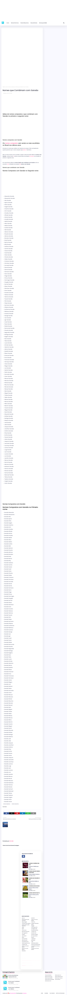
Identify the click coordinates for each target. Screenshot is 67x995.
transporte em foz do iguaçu (35, 946)
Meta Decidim (24, 940)
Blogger (32, 925)
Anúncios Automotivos (35, 944)
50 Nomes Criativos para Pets (34, 893)
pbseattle (33, 940)
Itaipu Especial (31, 965)
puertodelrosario (25, 941)
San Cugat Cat (24, 932)
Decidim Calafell (34, 934)
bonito (24, 149)
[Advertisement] (33, 11)
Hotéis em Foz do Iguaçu (25, 946)
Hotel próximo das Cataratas (25, 920)
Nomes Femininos (48, 976)
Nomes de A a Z (58, 975)
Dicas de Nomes (48, 975)
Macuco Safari (30, 965)
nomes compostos (11, 86)
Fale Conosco (52, 993)
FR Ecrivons (24, 930)
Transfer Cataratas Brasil (35, 924)
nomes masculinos (15, 803)
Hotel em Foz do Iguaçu (34, 920)
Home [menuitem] (8, 22)
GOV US (23, 918)
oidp (32, 941)
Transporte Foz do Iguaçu (29, 965)
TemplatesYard (13, 993)
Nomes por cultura (58, 977)
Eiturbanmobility (34, 930)
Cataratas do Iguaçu (32, 965)
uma (8, 164)
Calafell (23, 934)
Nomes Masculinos (59, 976)
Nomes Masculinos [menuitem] (25, 22)
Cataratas (24, 950)
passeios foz (31, 960)
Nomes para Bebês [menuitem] (43, 22)
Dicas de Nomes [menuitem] (34, 22)
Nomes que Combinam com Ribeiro (14, 988)
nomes (32, 156)
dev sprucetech (34, 935)
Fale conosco (57, 979)
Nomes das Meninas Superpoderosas (13, 976)
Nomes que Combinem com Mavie (14, 982)
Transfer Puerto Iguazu (26, 923)
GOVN (23, 927)
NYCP (23, 928)
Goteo (23, 937)
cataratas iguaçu (25, 965)
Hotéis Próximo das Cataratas (25, 925)
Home (42, 993)
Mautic (32, 937)
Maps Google (24, 921)
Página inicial (5, 86)
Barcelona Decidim (25, 931)
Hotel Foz (33, 921)
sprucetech (24, 935)
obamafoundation (34, 943)
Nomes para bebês (48, 977)
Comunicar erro (48, 980)
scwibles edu (24, 944)
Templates (24, 993)
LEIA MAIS (34, 869)
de (30, 156)
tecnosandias (24, 938)
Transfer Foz (33, 931)
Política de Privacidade (49, 979)
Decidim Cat (33, 932)
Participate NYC (34, 927)
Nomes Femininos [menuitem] (15, 22)
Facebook (46, 993)
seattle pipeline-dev (26, 943)
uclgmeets (33, 938)
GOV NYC (33, 918)
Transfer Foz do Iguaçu (28, 965)
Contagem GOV (34, 928)
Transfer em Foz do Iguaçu (35, 949)
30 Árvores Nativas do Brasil (34, 886)
